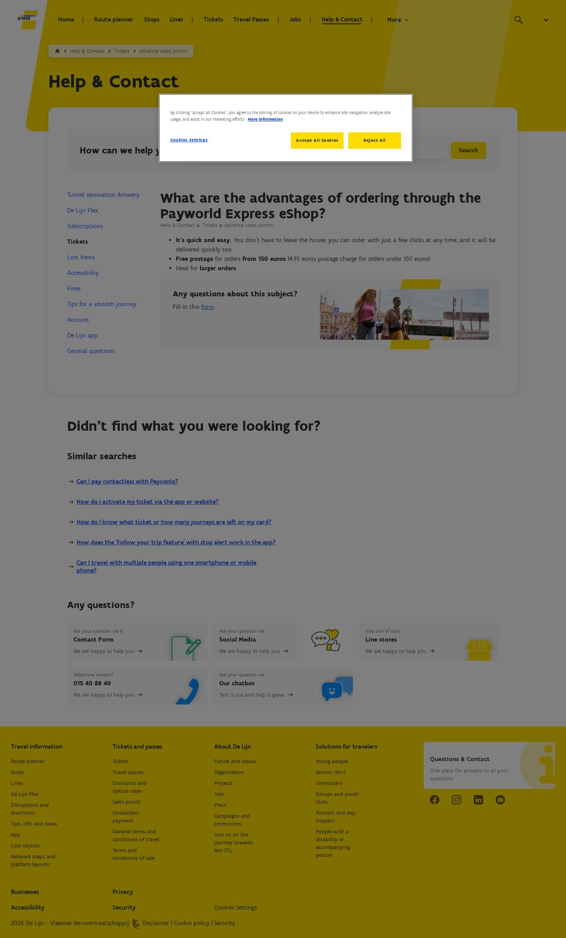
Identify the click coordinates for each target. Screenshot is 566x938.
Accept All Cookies (316, 140)
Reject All (375, 140)
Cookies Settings (189, 140)
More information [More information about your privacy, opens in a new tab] (265, 119)
